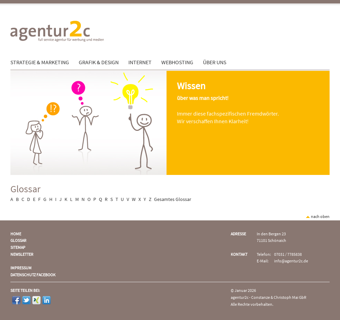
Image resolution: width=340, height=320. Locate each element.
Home (15, 234)
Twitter (26, 300)
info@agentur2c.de (291, 261)
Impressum (21, 268)
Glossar (18, 240)
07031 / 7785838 (288, 254)
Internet (140, 62)
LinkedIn (46, 300)
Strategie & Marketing (39, 62)
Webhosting (177, 62)
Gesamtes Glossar (172, 199)
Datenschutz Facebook (33, 275)
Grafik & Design (99, 62)
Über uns (214, 62)
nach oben (318, 216)
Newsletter (21, 254)
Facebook (16, 300)
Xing (36, 300)
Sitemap (17, 247)
